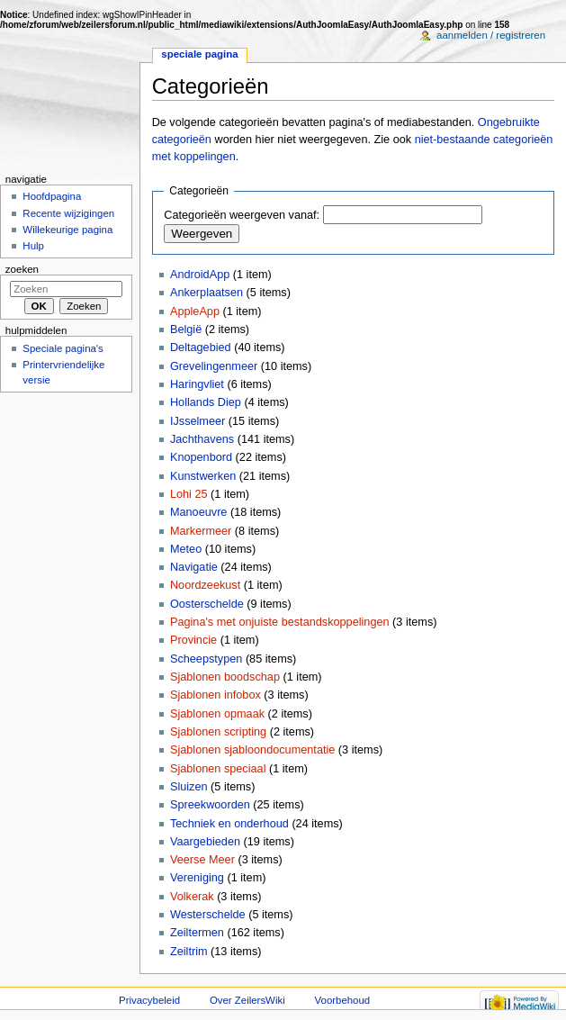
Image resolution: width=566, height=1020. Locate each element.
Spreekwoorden (210, 805)
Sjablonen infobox (215, 695)
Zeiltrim (189, 951)
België (186, 329)
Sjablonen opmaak (217, 714)
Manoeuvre (198, 512)
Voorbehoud (343, 1000)
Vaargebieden (205, 841)
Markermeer (200, 531)
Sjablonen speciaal (218, 769)
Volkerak (192, 896)
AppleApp (195, 311)
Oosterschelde (207, 604)
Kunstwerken (203, 476)
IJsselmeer (197, 421)
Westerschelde (208, 914)
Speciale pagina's (62, 348)
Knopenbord (201, 457)
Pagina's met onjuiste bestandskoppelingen (280, 622)
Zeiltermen (197, 932)
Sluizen (189, 787)
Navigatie (194, 567)
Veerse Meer (202, 859)
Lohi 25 (189, 494)
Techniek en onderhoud (229, 823)
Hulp (33, 245)
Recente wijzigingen (68, 213)
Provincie (193, 640)
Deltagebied (200, 347)
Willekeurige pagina (67, 229)
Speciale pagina (199, 54)
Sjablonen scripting (218, 732)
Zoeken (22, 269)
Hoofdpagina (51, 196)
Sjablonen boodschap (225, 677)
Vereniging (197, 877)
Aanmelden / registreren (490, 35)
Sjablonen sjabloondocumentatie (252, 750)
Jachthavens (202, 439)
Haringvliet (197, 384)
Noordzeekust (205, 585)
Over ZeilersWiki (247, 1000)
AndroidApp (199, 274)
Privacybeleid (149, 1000)
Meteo (186, 549)
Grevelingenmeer (213, 366)
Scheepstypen (206, 659)
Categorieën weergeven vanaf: (241, 215)
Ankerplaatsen (206, 292)
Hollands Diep (205, 402)
